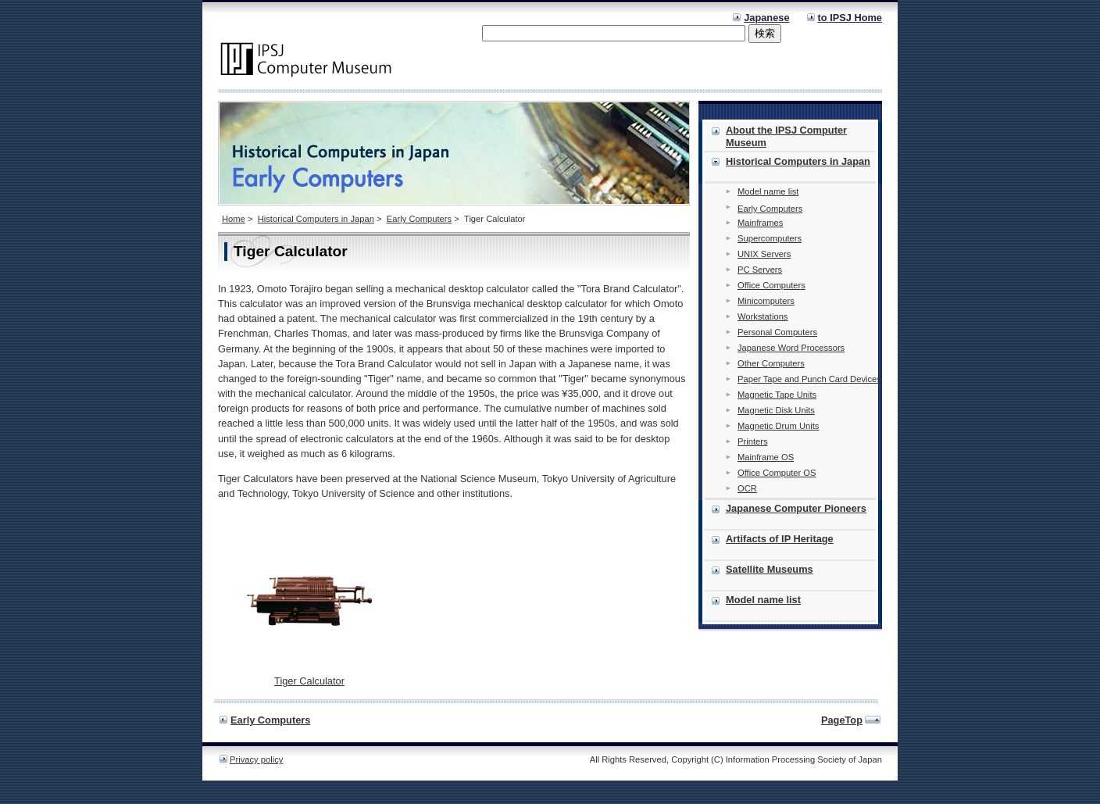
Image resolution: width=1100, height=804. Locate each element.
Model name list (768, 191)
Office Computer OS (777, 472)
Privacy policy (256, 759)
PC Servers (760, 269)
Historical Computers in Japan (316, 218)
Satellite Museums (769, 569)
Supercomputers (770, 238)
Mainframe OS (766, 457)
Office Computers (771, 285)
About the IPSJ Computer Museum (786, 136)
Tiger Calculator (309, 681)
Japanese (766, 17)
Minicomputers (766, 301)
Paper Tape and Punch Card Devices (809, 379)
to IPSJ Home (850, 17)
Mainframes (760, 222)
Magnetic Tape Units (777, 394)
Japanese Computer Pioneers (796, 508)
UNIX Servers (764, 254)
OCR (747, 488)
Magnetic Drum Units (778, 426)
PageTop (841, 720)
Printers (753, 441)
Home (233, 218)
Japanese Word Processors (791, 347)
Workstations (763, 316)
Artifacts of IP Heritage (780, 539)
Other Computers (771, 363)
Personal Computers (777, 332)
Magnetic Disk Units (776, 410)
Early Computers (419, 218)
